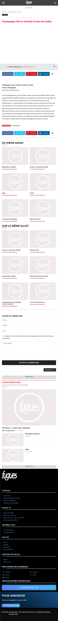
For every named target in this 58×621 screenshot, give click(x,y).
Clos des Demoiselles (37, 302)
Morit (32, 193)
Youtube (7, 577)
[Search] (50, 370)
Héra (3, 193)
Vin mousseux (16, 125)
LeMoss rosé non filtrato (39, 276)
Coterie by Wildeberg (9, 219)
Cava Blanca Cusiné (9, 276)
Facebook (7, 572)
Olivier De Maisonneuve (15, 66)
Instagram (35, 572)
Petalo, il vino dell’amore (39, 167)
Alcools (19, 12)
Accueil (4, 12)
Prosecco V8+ (34, 250)
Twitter (34, 574)
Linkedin (7, 574)
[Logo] (29, 2)
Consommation (11, 12)
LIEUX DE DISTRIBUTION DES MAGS (16, 581)
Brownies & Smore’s (9, 167)
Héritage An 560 (35, 219)
